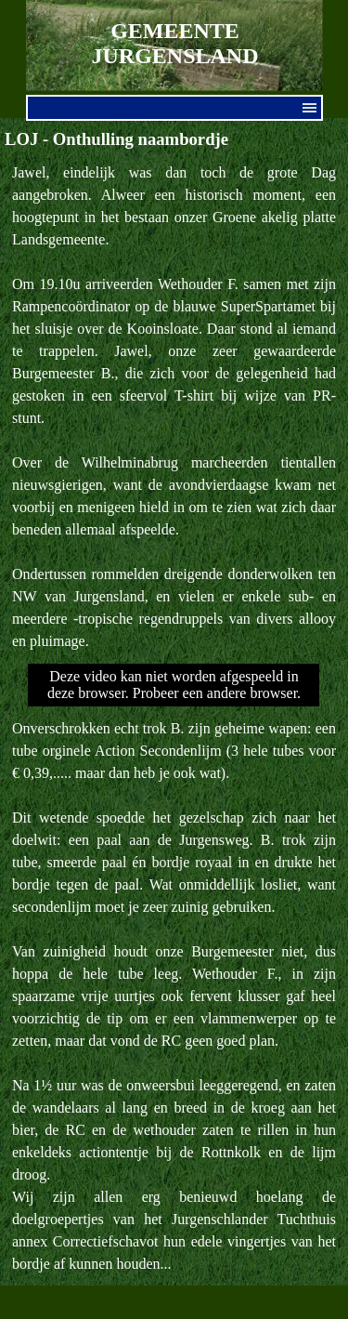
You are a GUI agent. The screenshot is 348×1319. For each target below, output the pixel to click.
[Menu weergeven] (310, 108)
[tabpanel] (174, 407)
